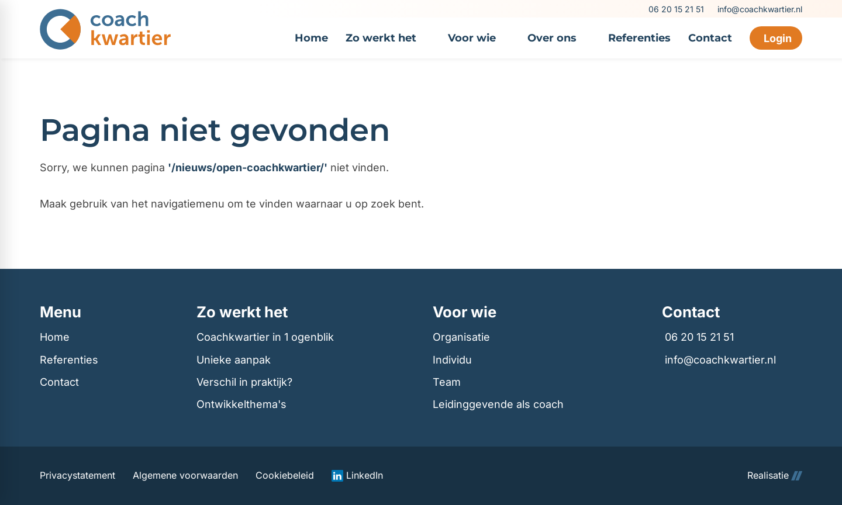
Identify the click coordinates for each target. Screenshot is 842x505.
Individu (452, 360)
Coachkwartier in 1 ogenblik (265, 337)
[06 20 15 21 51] (675, 9)
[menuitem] (311, 38)
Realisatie (774, 475)
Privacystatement (77, 475)
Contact (59, 382)
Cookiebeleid (285, 475)
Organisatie (461, 337)
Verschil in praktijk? (244, 382)
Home (55, 337)
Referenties (69, 360)
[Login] (776, 38)
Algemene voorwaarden (185, 475)
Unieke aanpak (233, 360)
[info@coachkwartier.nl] (759, 9)
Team (447, 382)
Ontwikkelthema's (241, 404)
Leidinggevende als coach (498, 404)
